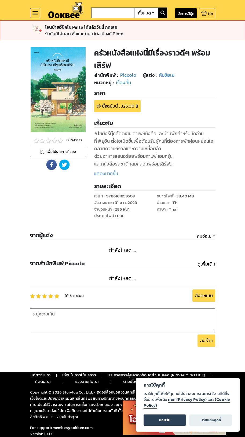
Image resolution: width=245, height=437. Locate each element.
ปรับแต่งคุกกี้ (210, 420)
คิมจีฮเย (204, 236)
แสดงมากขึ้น (106, 173)
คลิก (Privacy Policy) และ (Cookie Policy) (187, 402)
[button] (51, 164)
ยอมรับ (164, 420)
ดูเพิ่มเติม (206, 263)
